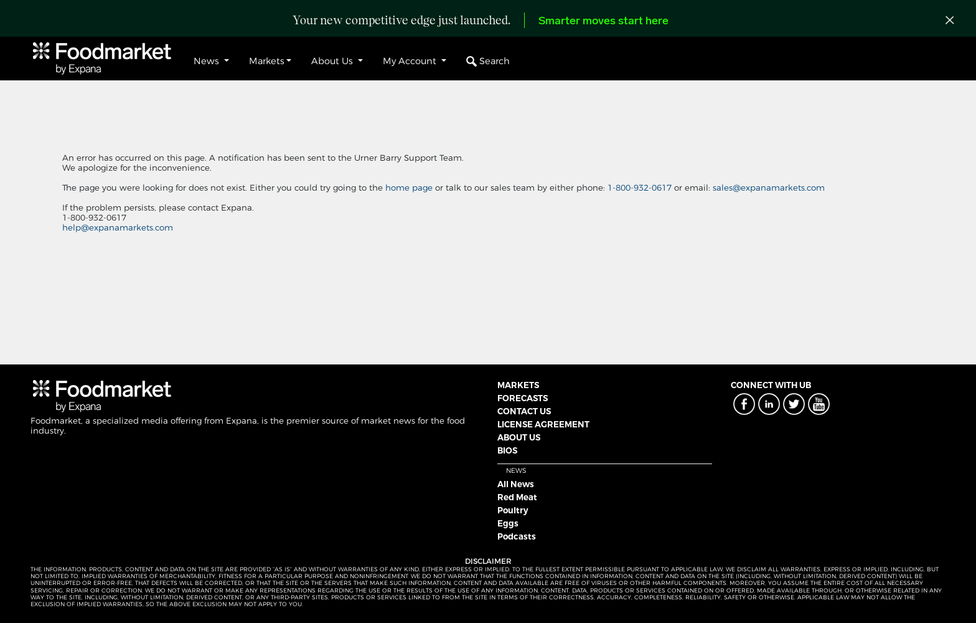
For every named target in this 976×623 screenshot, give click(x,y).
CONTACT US (524, 411)
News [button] (208, 61)
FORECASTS (522, 398)
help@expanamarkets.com (117, 227)
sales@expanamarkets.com (769, 188)
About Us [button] (333, 61)
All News (515, 484)
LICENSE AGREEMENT (543, 424)
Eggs (507, 523)
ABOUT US (518, 437)
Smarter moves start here (603, 21)
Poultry (512, 510)
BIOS (507, 450)
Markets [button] (266, 61)
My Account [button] (411, 61)
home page (409, 188)
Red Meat (517, 497)
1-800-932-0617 (641, 188)
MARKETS (518, 385)
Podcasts (516, 536)
